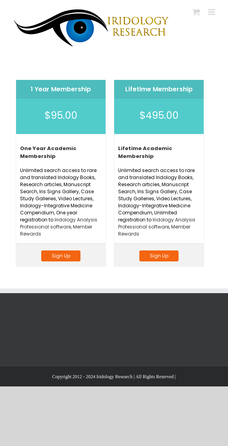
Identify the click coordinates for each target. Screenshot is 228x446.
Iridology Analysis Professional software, (58, 223)
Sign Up (61, 255)
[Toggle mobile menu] (212, 12)
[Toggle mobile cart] (196, 12)
